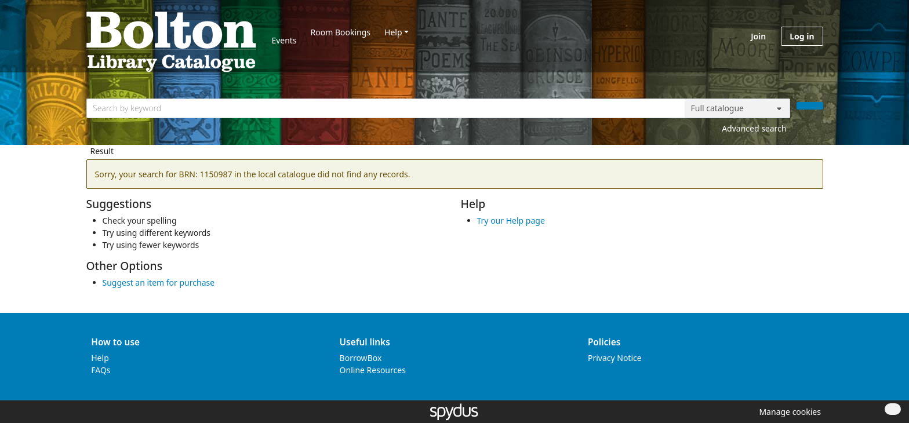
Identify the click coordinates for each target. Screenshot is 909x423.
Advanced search (754, 128)
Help (393, 32)
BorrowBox (361, 357)
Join (758, 36)
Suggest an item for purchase (159, 282)
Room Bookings (340, 32)
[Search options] (737, 108)
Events (283, 40)
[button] (788, 412)
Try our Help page (511, 220)
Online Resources (373, 369)
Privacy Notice (615, 357)
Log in (802, 36)
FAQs (100, 369)
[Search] (810, 106)
